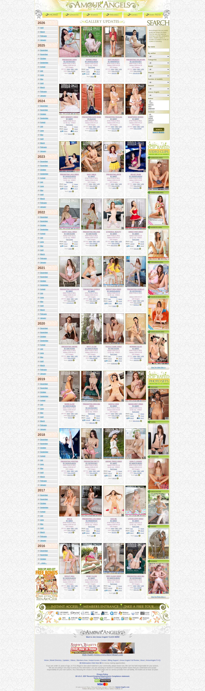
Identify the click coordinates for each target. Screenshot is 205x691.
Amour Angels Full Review (129, 658)
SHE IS (69, 518)
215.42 (98, 533)
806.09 (142, 530)
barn (158, 107)
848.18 (87, 533)
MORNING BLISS (136, 346)
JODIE (70, 248)
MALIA (70, 133)
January (43, 40)
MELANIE (92, 245)
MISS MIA (92, 422)
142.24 (76, 246)
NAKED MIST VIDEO (135, 404)
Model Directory (56, 658)
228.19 (142, 246)
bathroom (158, 109)
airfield (158, 118)
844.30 (132, 418)
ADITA (114, 188)
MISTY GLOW (91, 346)
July (41, 71)
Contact (103, 658)
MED (72, 69)
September (44, 62)
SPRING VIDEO (91, 59)
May (41, 79)
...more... (43, 563)
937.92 (110, 358)
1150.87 (88, 417)
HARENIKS (114, 363)
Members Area (82, 658)
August (42, 67)
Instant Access (94, 658)
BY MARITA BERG (91, 348)
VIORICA (92, 302)
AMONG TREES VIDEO (113, 461)
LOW (76, 69)
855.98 (142, 243)
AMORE (70, 360)
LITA (92, 535)
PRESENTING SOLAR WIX (135, 59)
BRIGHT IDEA (69, 576)
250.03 (120, 590)
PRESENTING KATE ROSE (91, 117)
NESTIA (70, 417)
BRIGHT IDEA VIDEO (113, 289)
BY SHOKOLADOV (91, 61)
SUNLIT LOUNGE (135, 461)
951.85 (132, 416)
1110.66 (110, 588)
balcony (158, 105)
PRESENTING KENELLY (135, 289)
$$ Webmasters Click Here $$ (90, 661)
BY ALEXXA (91, 119)
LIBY (92, 360)
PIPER (92, 76)
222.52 (98, 420)
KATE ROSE (92, 130)
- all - (158, 101)
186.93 (120, 360)
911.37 (131, 246)
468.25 (98, 73)
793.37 (66, 243)
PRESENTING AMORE (69, 346)
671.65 (76, 243)
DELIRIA (114, 532)
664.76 (65, 188)
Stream (98, 69)
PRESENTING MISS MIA (135, 576)
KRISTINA (136, 188)
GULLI (136, 535)
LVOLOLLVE (70, 302)
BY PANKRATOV (113, 61)
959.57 (88, 530)
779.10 (142, 416)
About (142, 658)
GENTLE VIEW (113, 404)
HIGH (68, 69)
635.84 (110, 303)
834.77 (132, 533)
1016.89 (88, 420)
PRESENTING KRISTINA (69, 461)
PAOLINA (114, 130)
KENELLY (136, 304)
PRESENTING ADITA (113, 174)
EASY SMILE (91, 174)
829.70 (110, 360)
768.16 (65, 131)
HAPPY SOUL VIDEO (69, 231)
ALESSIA (92, 188)
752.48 (66, 186)
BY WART (69, 119)
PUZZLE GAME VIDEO (114, 346)
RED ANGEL (114, 245)
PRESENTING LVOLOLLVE (69, 289)
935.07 (132, 530)
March (42, 32)
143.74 (76, 131)
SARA (70, 73)
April (41, 27)
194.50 (120, 475)
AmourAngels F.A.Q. (153, 658)
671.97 (87, 73)
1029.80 (132, 243)
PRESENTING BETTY (91, 461)
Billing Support (113, 658)
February (43, 36)
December (44, 50)
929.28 (110, 473)
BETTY (92, 475)
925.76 (120, 588)
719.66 (110, 301)
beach (158, 122)
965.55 (98, 417)
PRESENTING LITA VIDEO (91, 518)
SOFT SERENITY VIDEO (69, 117)
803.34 (98, 530)
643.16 (98, 71)
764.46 (120, 358)
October (43, 58)
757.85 (88, 71)
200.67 (142, 418)
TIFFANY (114, 73)
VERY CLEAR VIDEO (113, 576)
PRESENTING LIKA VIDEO (69, 174)
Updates (66, 658)
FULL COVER (71, 71)
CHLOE (114, 478)
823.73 (110, 475)
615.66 (120, 301)
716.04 (76, 129)
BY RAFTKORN (69, 233)
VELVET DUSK (135, 174)
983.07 (110, 590)
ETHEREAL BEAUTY (113, 231)
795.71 (120, 473)
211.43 (142, 533)
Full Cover (91, 67)
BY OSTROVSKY (69, 61)
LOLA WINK (92, 589)
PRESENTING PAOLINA (113, 117)
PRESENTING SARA (69, 59)
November (44, 54)
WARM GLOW (69, 404)
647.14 (76, 186)
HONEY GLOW (91, 576)
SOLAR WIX (136, 73)
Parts (87, 69)
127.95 (120, 303)
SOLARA (136, 248)
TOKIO (114, 306)
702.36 (65, 246)
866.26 (66, 129)
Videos (72, 658)
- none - (158, 103)
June (42, 75)
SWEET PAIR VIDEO (136, 231)
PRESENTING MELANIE (91, 231)
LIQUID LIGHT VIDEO (135, 518)
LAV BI (70, 532)
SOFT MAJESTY (113, 59)
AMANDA (136, 360)
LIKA (70, 191)
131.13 (76, 188)
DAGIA (114, 417)
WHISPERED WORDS (135, 117)
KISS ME (113, 518)
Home (46, 658)
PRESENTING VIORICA (91, 289)
